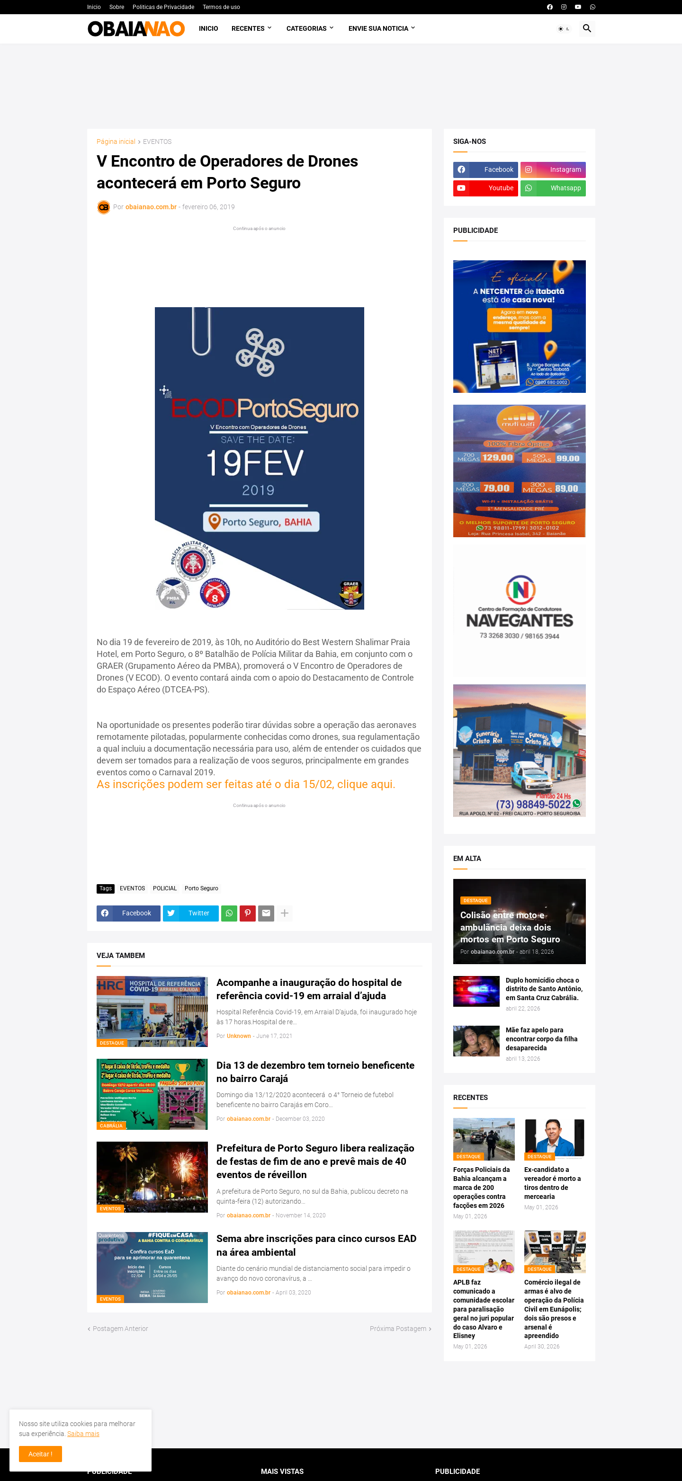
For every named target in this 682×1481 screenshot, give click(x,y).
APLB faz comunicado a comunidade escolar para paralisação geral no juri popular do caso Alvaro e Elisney (483, 1308)
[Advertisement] (341, 86)
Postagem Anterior (120, 1328)
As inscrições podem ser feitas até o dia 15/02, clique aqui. (246, 784)
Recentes (248, 28)
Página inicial (116, 141)
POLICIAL (165, 888)
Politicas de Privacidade (163, 7)
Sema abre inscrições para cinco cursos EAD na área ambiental (316, 1245)
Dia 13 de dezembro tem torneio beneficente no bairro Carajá (315, 1072)
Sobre (116, 7)
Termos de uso (221, 7)
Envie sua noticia (378, 28)
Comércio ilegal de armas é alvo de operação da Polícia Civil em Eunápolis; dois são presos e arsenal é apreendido (554, 1308)
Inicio (94, 7)
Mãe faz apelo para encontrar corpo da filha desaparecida (542, 1039)
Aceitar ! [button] (40, 1454)
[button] (564, 29)
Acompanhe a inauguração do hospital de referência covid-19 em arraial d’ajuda (309, 989)
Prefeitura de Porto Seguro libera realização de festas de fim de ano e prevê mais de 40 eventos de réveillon (315, 1162)
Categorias (307, 28)
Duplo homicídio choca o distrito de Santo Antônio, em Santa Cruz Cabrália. (544, 989)
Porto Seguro (201, 888)
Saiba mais (83, 1433)
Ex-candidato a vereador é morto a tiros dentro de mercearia (552, 1183)
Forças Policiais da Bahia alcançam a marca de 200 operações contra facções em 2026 (481, 1187)
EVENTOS (157, 141)
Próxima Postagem (398, 1328)
